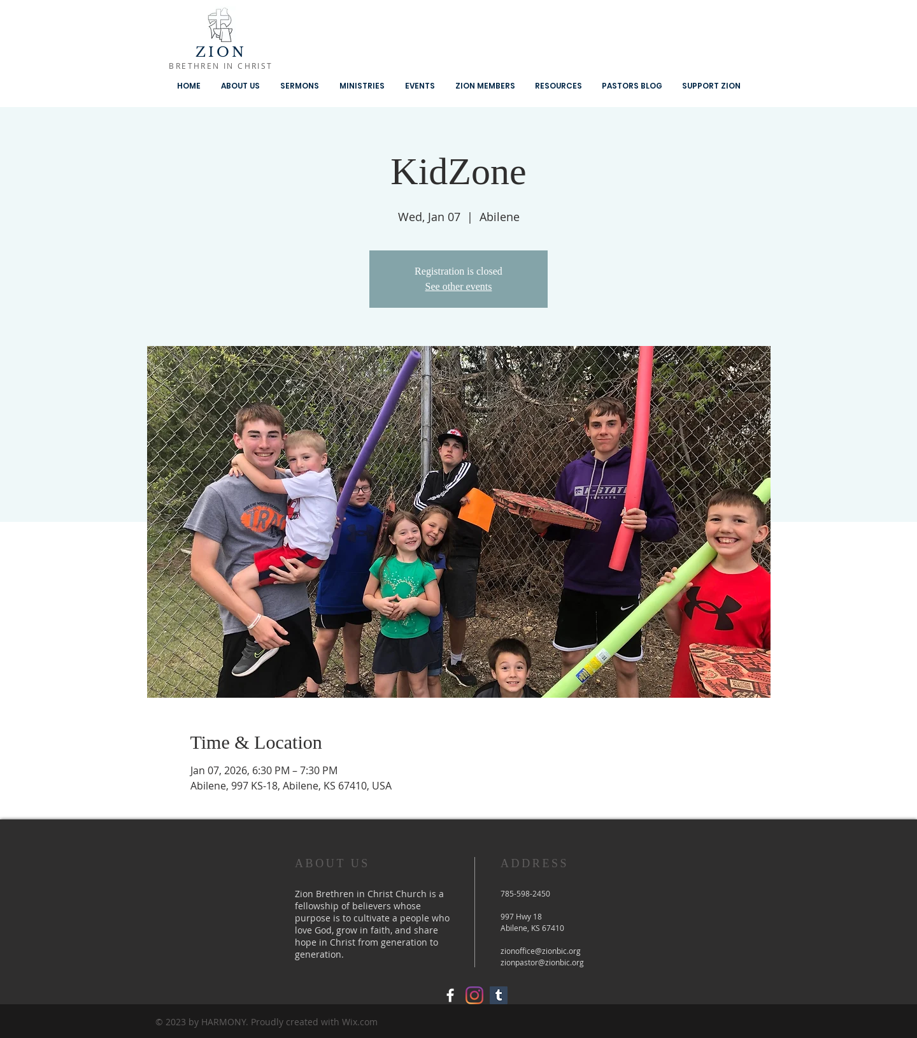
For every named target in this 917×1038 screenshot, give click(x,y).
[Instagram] (474, 995)
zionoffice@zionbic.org (541, 951)
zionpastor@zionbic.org (542, 962)
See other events (458, 286)
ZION (221, 52)
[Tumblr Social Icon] (499, 995)
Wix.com (360, 1022)
